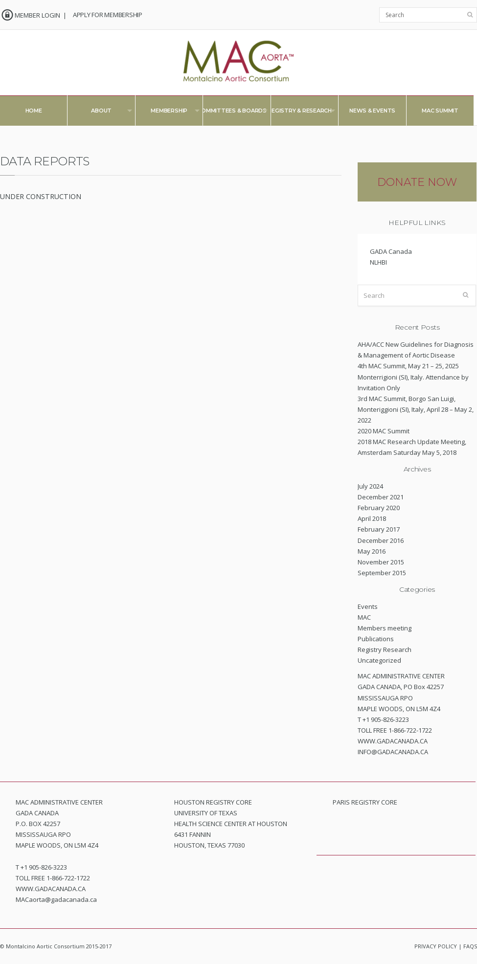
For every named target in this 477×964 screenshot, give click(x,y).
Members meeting (384, 628)
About (100, 112)
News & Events (372, 110)
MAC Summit (440, 110)
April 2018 (372, 518)
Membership (168, 112)
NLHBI (378, 262)
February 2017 (379, 529)
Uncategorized (379, 660)
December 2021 (381, 497)
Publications (376, 638)
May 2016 (372, 551)
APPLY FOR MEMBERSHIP (107, 14)
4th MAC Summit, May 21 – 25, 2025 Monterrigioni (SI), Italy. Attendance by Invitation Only (413, 376)
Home (33, 110)
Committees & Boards (230, 112)
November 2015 (381, 562)
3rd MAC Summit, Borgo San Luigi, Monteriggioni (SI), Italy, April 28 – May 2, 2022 (416, 409)
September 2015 (382, 572)
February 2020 (379, 507)
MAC (364, 617)
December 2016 (381, 540)
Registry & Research (298, 112)
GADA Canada (391, 251)
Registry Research (384, 649)
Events (368, 606)
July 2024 (370, 486)
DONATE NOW (417, 182)
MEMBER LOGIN (37, 15)
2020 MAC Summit (383, 430)
